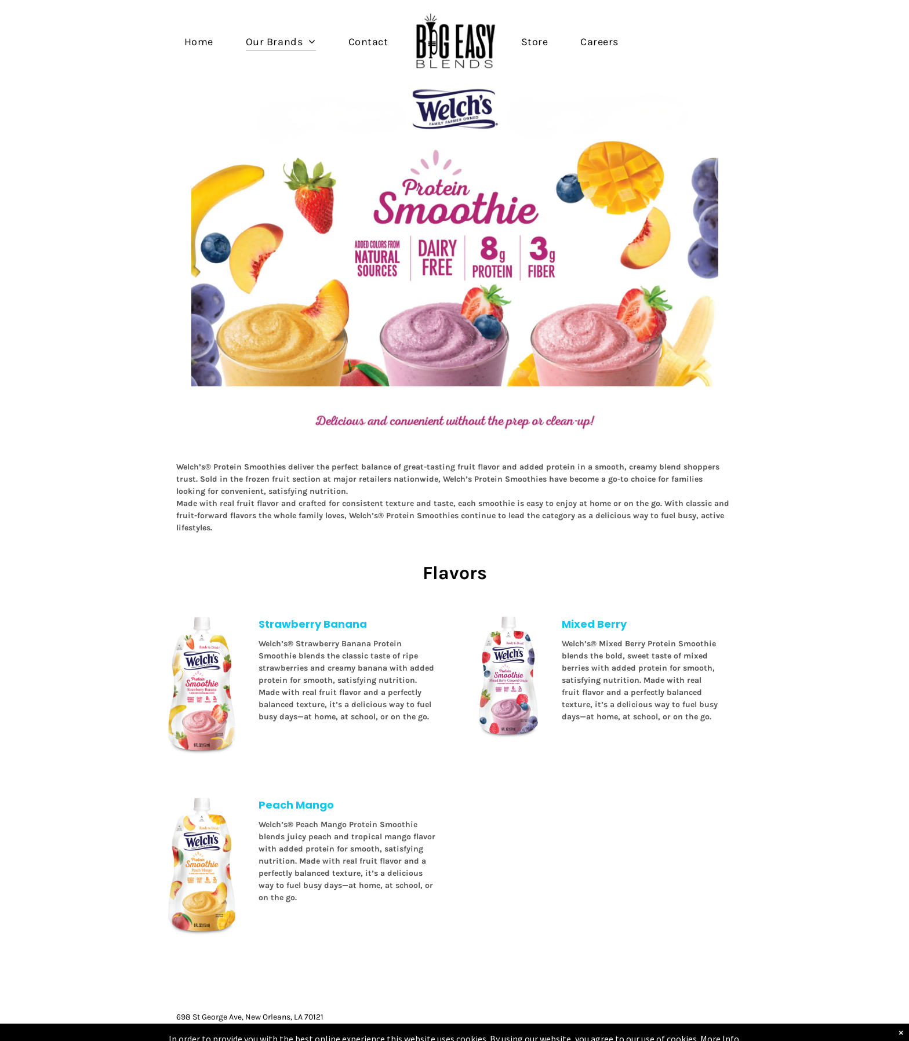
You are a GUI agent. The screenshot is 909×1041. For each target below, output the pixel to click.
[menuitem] (199, 41)
